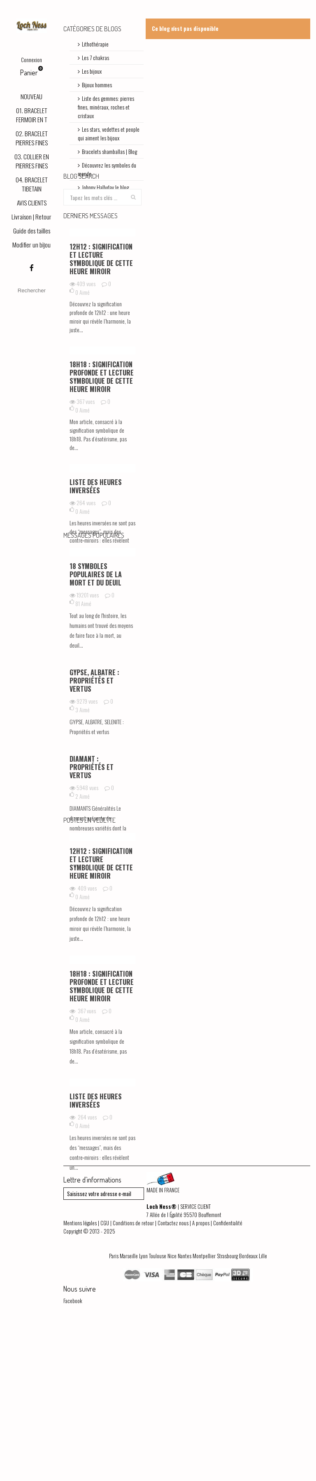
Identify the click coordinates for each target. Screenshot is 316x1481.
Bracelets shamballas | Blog (109, 151)
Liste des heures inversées (96, 527)
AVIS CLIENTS (31, 202)
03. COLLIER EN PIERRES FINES (31, 161)
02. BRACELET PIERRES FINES (32, 138)
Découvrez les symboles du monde (107, 169)
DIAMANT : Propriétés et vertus (92, 843)
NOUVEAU (31, 96)
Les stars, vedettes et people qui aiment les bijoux (108, 133)
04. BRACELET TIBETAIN (32, 184)
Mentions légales (80, 1378)
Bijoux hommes (97, 84)
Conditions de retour (133, 1378)
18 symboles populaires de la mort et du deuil (96, 650)
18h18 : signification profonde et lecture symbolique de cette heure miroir (102, 418)
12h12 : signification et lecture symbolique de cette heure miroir (101, 300)
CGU (104, 1378)
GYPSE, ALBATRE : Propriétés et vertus (94, 756)
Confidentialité (227, 1378)
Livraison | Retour (31, 216)
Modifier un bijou (31, 244)
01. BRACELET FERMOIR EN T (31, 115)
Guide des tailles (31, 230)
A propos (200, 1378)
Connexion (31, 60)
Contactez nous (173, 1378)
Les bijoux (92, 71)
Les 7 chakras (95, 57)
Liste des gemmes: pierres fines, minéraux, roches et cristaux (106, 107)
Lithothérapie (95, 44)
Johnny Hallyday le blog (105, 187)
